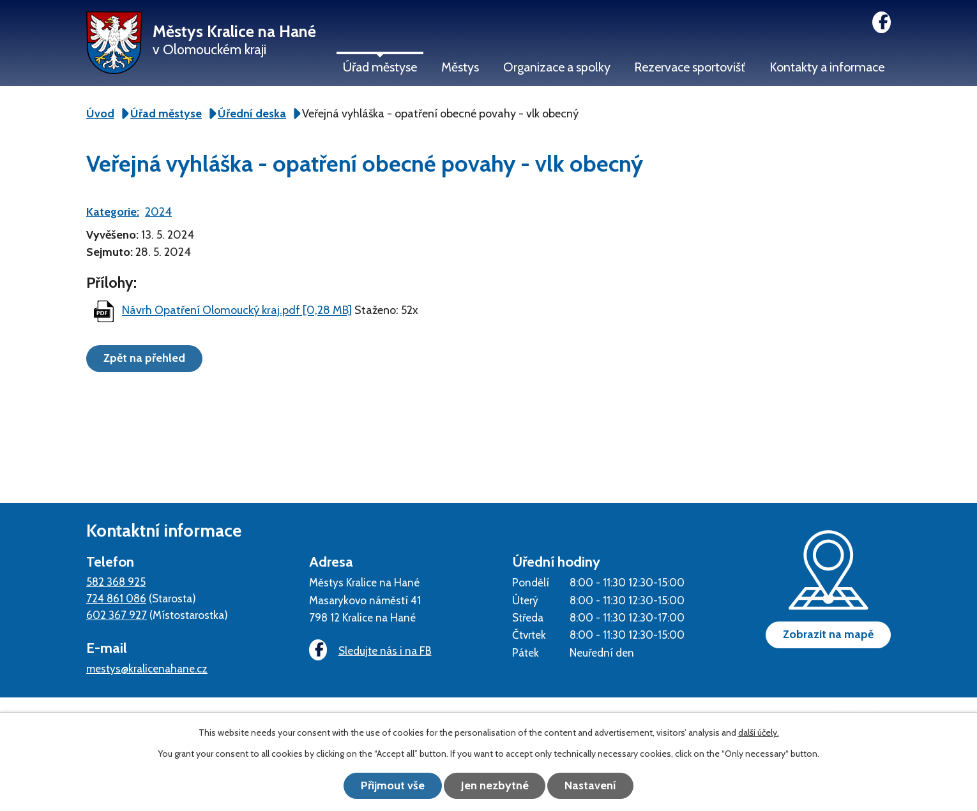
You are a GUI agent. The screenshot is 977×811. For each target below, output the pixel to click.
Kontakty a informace (826, 67)
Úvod (100, 114)
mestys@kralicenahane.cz (147, 668)
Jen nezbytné (495, 785)
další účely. (758, 732)
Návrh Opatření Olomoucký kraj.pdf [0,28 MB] (237, 311)
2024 (158, 212)
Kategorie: (112, 212)
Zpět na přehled (144, 358)
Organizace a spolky (556, 67)
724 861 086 (116, 598)
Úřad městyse (380, 67)
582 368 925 (116, 581)
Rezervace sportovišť (689, 67)
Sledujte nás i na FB (370, 650)
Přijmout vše (393, 785)
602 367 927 (116, 614)
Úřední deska (252, 114)
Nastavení (591, 785)
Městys (460, 67)
